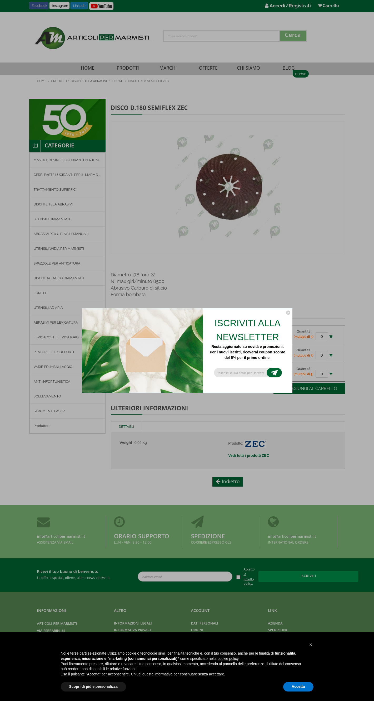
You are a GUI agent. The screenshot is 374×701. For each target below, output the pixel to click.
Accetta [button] (298, 686)
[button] (311, 644)
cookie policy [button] (227, 658)
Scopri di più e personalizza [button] (93, 686)
